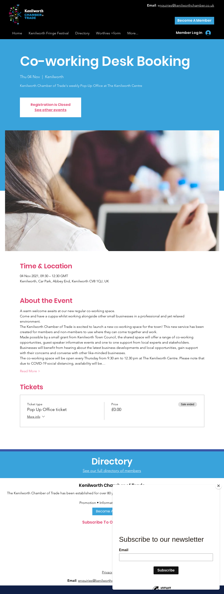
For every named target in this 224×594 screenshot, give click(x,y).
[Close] (218, 485)
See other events (50, 109)
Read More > (30, 371)
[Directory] (112, 461)
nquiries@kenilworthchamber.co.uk (187, 5)
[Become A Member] (194, 20)
